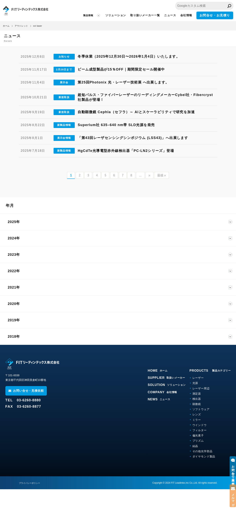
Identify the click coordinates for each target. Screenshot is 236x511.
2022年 (14, 293)
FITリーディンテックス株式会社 (25, 10)
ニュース (170, 15)
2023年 (14, 276)
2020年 (14, 325)
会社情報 (186, 15)
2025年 (14, 244)
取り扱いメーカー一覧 (145, 15)
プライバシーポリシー (30, 504)
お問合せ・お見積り (215, 15)
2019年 (14, 342)
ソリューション (115, 15)
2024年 (14, 260)
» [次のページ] (149, 197)
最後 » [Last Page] (161, 197)
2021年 (14, 309)
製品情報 (88, 15)
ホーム (6, 26)
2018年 (14, 358)
